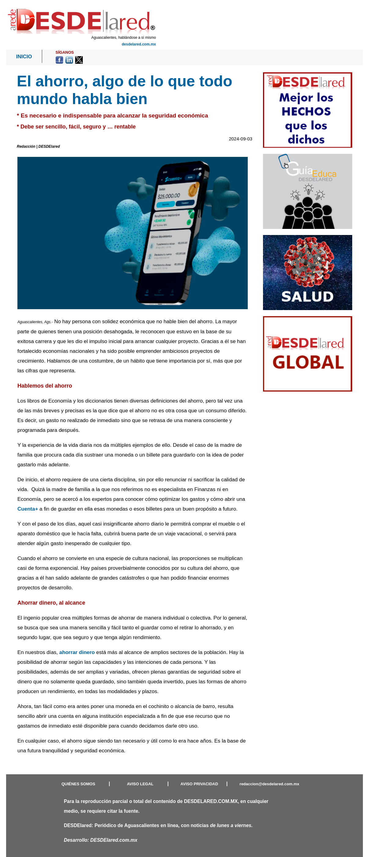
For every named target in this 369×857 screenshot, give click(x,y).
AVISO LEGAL (140, 784)
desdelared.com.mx (139, 44)
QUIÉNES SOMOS (78, 784)
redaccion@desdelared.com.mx (269, 784)
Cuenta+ (27, 509)
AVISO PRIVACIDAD (199, 784)
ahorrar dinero (77, 652)
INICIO (24, 57)
